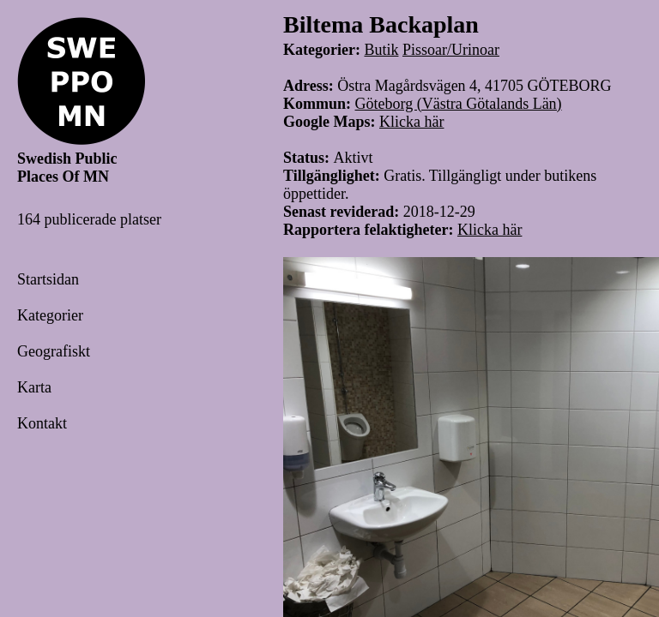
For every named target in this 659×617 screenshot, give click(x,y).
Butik (381, 49)
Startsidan (48, 279)
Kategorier (50, 315)
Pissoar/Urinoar (450, 49)
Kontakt (42, 423)
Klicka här (411, 121)
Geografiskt (53, 351)
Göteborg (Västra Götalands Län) (458, 103)
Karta (34, 387)
